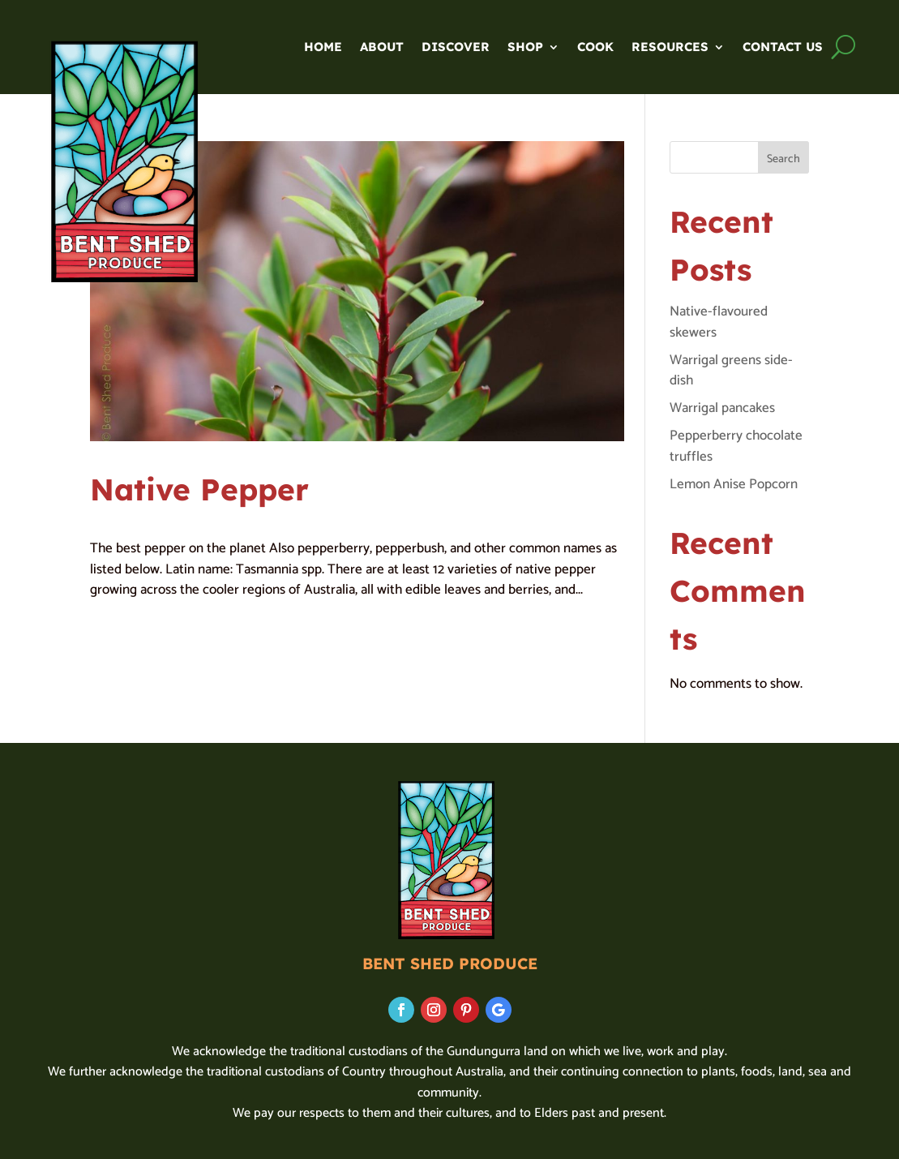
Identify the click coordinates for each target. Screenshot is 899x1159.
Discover (456, 47)
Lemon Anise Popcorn (734, 484)
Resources (669, 47)
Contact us (783, 47)
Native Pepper (199, 489)
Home (323, 47)
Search (783, 159)
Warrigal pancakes (722, 408)
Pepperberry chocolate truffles (736, 446)
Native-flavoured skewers (719, 322)
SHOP (525, 47)
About (382, 47)
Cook (595, 47)
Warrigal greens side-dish (731, 371)
